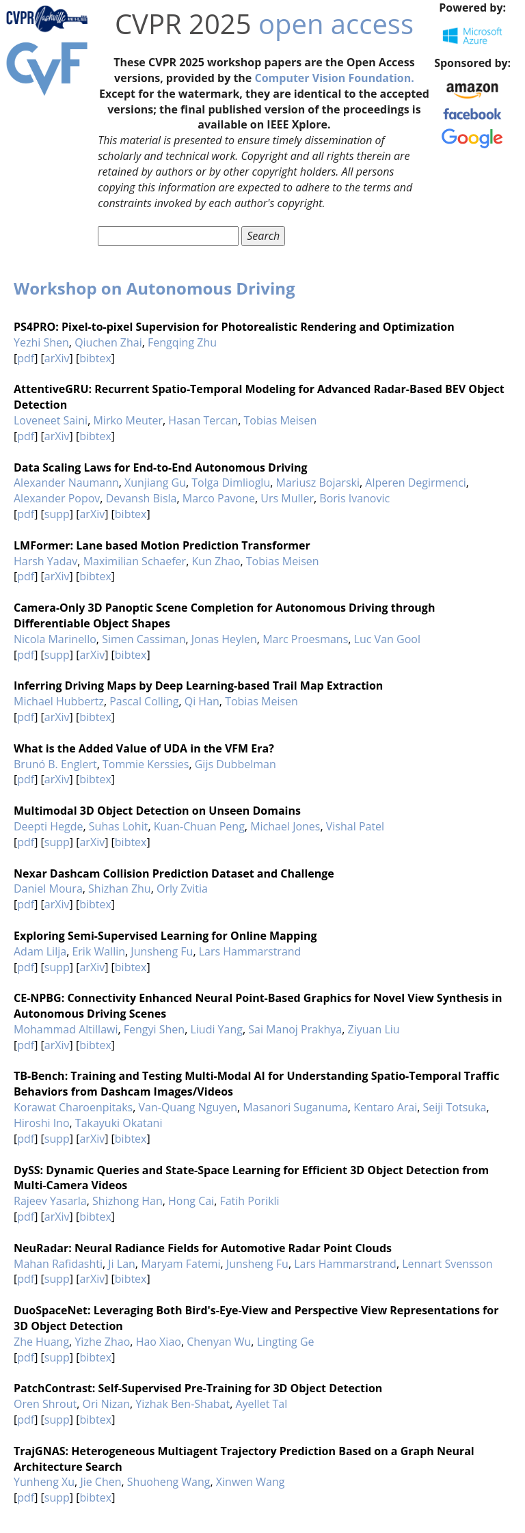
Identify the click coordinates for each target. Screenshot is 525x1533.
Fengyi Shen (154, 1029)
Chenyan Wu (219, 1341)
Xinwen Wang (250, 1481)
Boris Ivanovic (354, 498)
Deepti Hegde (48, 826)
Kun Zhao (215, 561)
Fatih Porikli (249, 1200)
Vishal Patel (355, 826)
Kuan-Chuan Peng (199, 826)
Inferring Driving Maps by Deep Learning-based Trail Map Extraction (198, 685)
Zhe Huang (41, 1341)
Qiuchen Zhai (108, 342)
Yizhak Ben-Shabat (182, 1403)
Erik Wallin (98, 951)
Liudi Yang (216, 1029)
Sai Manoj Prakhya (295, 1029)
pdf (25, 358)
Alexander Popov (57, 498)
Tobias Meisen (280, 420)
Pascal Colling (143, 701)
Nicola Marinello (55, 639)
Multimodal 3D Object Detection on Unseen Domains (157, 810)
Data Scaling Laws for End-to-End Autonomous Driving (161, 467)
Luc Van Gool (387, 639)
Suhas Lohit (118, 826)
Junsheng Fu (162, 951)
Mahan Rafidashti (58, 1263)
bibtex (95, 358)
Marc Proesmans (305, 639)
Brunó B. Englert (55, 764)
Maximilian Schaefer (135, 561)
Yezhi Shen (41, 342)
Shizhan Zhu (119, 888)
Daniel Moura (48, 888)
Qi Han (202, 701)
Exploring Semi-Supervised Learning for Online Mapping (165, 935)
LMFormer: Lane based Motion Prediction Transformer (162, 545)
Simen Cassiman (143, 639)
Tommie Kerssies (146, 764)
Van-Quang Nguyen (188, 1107)
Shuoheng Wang (169, 1481)
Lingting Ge (285, 1341)
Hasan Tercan (203, 420)
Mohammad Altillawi (66, 1029)
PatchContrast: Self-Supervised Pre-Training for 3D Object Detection (198, 1388)
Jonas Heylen (224, 639)
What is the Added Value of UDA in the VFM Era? (144, 748)
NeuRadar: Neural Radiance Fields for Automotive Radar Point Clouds (203, 1248)
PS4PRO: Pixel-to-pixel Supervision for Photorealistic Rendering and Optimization (234, 326)
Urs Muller (287, 498)
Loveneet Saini (51, 420)
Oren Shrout (45, 1403)
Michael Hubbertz (59, 701)
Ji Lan (121, 1263)
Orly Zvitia (182, 888)
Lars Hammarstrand (250, 951)
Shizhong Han (127, 1200)
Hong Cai (191, 1200)
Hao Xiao (158, 1341)
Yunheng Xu (44, 1481)
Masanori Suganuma (295, 1107)
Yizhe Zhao (102, 1341)
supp (57, 513)
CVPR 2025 (183, 23)
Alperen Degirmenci (415, 482)
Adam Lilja (40, 951)
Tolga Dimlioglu (230, 482)
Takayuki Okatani (119, 1122)
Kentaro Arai (385, 1107)
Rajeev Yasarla (50, 1200)
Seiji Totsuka (455, 1107)
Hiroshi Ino (42, 1122)
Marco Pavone (219, 498)
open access (336, 23)
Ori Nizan (106, 1403)
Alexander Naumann (66, 482)
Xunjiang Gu (155, 482)
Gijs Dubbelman (235, 764)
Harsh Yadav (45, 561)
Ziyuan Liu (374, 1029)
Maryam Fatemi (180, 1263)
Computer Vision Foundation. (334, 77)
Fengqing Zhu (182, 342)
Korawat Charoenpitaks (73, 1107)
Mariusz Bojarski (318, 482)
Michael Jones (285, 826)
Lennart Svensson (447, 1263)
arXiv (57, 358)
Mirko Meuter (128, 420)
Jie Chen (100, 1481)
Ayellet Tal (261, 1403)
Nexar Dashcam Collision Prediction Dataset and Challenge (174, 873)
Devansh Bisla (141, 498)
